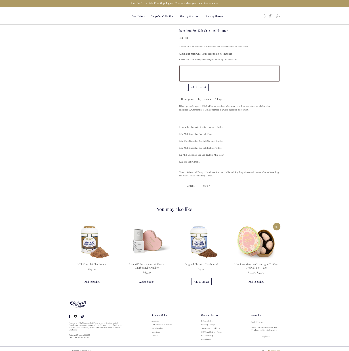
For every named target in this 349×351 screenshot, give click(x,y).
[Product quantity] (183, 87)
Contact (155, 335)
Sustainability (157, 328)
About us (155, 321)
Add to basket (198, 87)
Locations (156, 332)
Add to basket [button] (91, 281)
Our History (138, 16)
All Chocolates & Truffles (162, 324)
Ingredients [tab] (204, 99)
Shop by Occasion (189, 16)
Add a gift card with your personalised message (205, 53)
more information (269, 330)
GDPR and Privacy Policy (211, 332)
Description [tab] (187, 99)
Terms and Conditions (210, 328)
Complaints (206, 339)
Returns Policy (207, 321)
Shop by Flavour (214, 16)
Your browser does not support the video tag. (80, 16)
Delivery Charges (208, 324)
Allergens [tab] (220, 99)
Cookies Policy (207, 335)
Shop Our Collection (162, 16)
